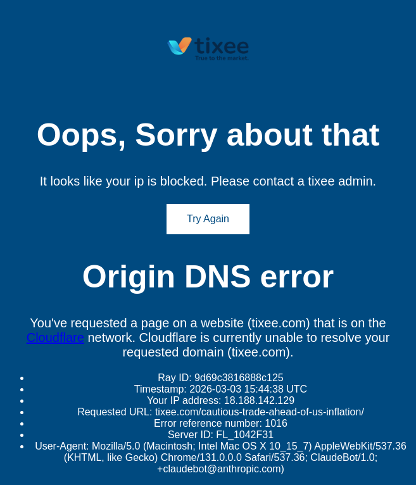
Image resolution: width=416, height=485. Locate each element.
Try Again (208, 218)
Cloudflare (55, 337)
